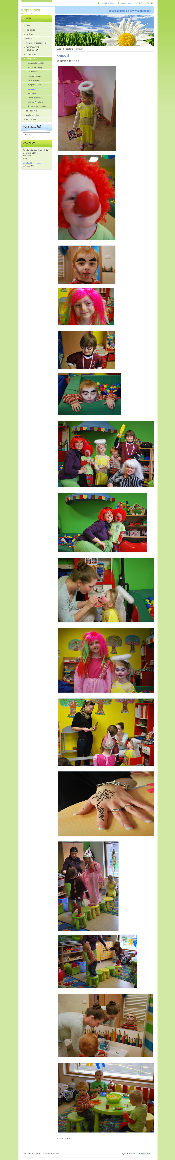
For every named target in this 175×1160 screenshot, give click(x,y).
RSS (141, 3)
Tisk (152, 3)
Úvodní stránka (107, 3)
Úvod (59, 49)
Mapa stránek (127, 3)
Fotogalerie (68, 49)
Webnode (146, 1153)
